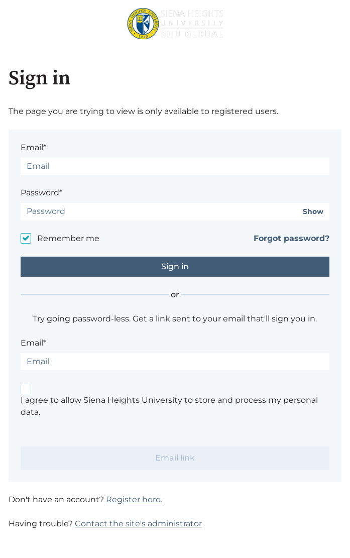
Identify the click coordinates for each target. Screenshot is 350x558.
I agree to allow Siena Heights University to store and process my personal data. (169, 406)
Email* (33, 147)
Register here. (134, 499)
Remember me (68, 238)
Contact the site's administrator (138, 523)
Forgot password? (291, 238)
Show (313, 211)
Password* (41, 192)
